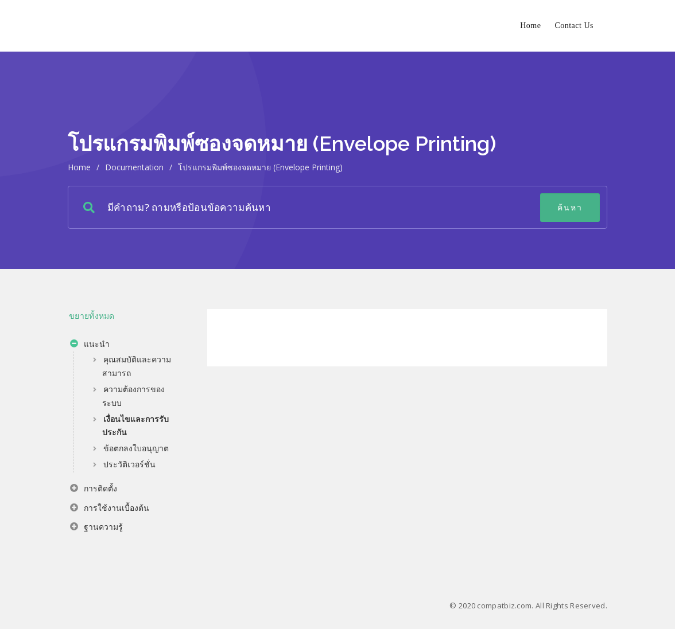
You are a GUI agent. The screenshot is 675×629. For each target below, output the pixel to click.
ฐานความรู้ (96, 528)
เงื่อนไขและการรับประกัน (135, 425)
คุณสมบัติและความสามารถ (136, 366)
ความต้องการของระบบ (133, 396)
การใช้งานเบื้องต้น (109, 509)
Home (530, 25)
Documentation (134, 167)
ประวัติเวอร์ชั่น (129, 464)
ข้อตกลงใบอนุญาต (136, 448)
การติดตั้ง (93, 490)
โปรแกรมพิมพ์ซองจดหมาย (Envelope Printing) (260, 167)
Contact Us (573, 25)
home (79, 167)
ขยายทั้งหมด (92, 315)
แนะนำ (90, 345)
